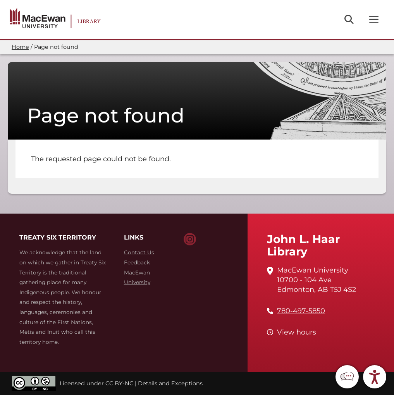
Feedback (137, 262)
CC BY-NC (119, 383)
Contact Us (139, 252)
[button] (347, 376)
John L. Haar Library (303, 245)
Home (20, 46)
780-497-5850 (301, 311)
